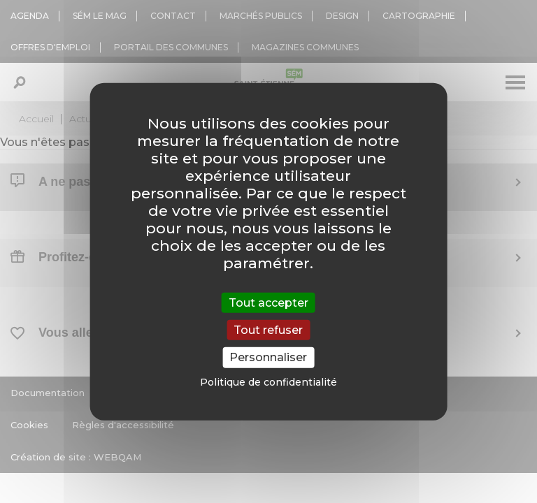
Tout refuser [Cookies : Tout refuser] (268, 330)
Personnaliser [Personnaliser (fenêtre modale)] (268, 357)
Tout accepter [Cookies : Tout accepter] (268, 302)
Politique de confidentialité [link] (268, 381)
